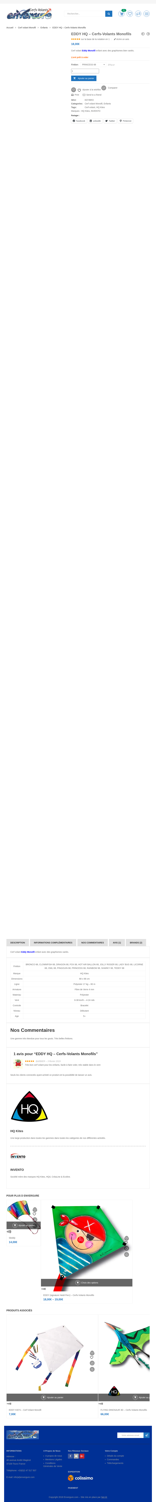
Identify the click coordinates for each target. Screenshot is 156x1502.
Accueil (9, 27)
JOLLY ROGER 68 (108, 964)
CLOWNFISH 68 (47, 964)
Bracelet (84, 1005)
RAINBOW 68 (93, 968)
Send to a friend (92, 95)
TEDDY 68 (119, 968)
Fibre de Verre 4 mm (84, 989)
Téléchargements (115, 1463)
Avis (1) (117, 942)
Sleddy (12, 1238)
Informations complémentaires (53, 942)
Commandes (113, 1459)
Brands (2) (136, 942)
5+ (84, 1016)
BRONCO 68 (32, 964)
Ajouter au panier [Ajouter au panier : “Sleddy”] (26, 1225)
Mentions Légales (53, 1459)
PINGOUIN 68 (64, 968)
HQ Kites (100, 107)
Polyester (84, 995)
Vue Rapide (24, 1231)
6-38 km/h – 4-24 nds (84, 1000)
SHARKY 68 (107, 968)
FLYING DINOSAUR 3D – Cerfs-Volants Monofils (124, 1410)
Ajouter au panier (86, 78)
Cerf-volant (90, 107)
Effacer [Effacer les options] (111, 64)
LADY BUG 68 (125, 964)
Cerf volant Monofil (27, 27)
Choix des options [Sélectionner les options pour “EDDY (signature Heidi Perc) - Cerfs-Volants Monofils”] (89, 1282)
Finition (74, 64)
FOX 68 (73, 964)
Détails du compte (115, 1456)
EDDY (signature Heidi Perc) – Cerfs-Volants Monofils (68, 1295)
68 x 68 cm (84, 979)
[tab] (17, 942)
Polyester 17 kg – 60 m (84, 984)
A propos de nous (53, 1456)
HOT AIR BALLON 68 (88, 964)
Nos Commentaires (92, 942)
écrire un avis (121, 39)
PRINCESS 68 (79, 968)
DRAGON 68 (62, 964)
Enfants (44, 27)
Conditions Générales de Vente (52, 1464)
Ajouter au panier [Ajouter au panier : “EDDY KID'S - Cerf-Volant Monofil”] (55, 1397)
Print (75, 95)
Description (17, 942)
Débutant (84, 1011)
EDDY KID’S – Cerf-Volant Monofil (25, 1410)
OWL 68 (52, 968)
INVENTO (95, 111)
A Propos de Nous (51, 1451)
